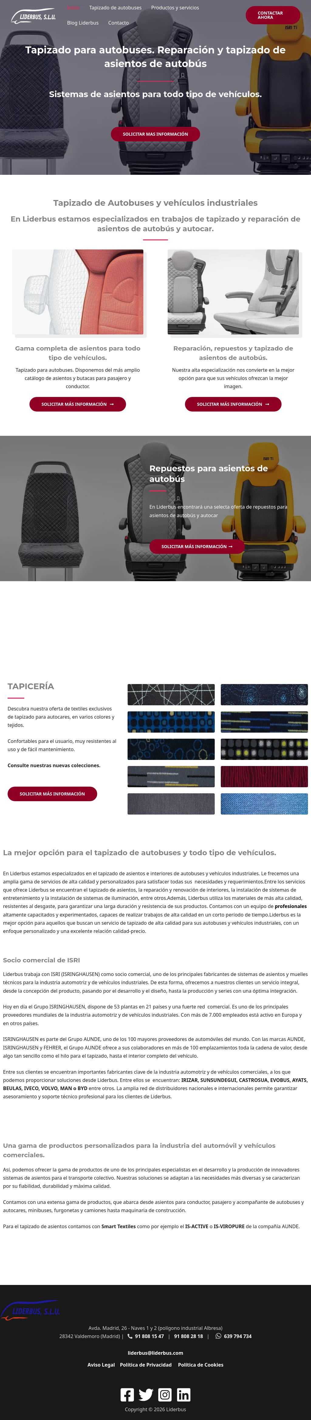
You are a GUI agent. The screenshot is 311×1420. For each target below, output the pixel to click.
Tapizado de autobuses (115, 7)
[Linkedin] (183, 1394)
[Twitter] (146, 1394)
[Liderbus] (33, 14)
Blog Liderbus (83, 22)
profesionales (291, 906)
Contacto (118, 22)
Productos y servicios (175, 7)
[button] (273, 15)
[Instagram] (165, 1394)
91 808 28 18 (188, 1336)
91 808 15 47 (149, 1336)
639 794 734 (238, 1336)
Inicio (73, 7)
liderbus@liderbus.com (155, 1353)
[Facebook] (127, 1394)
